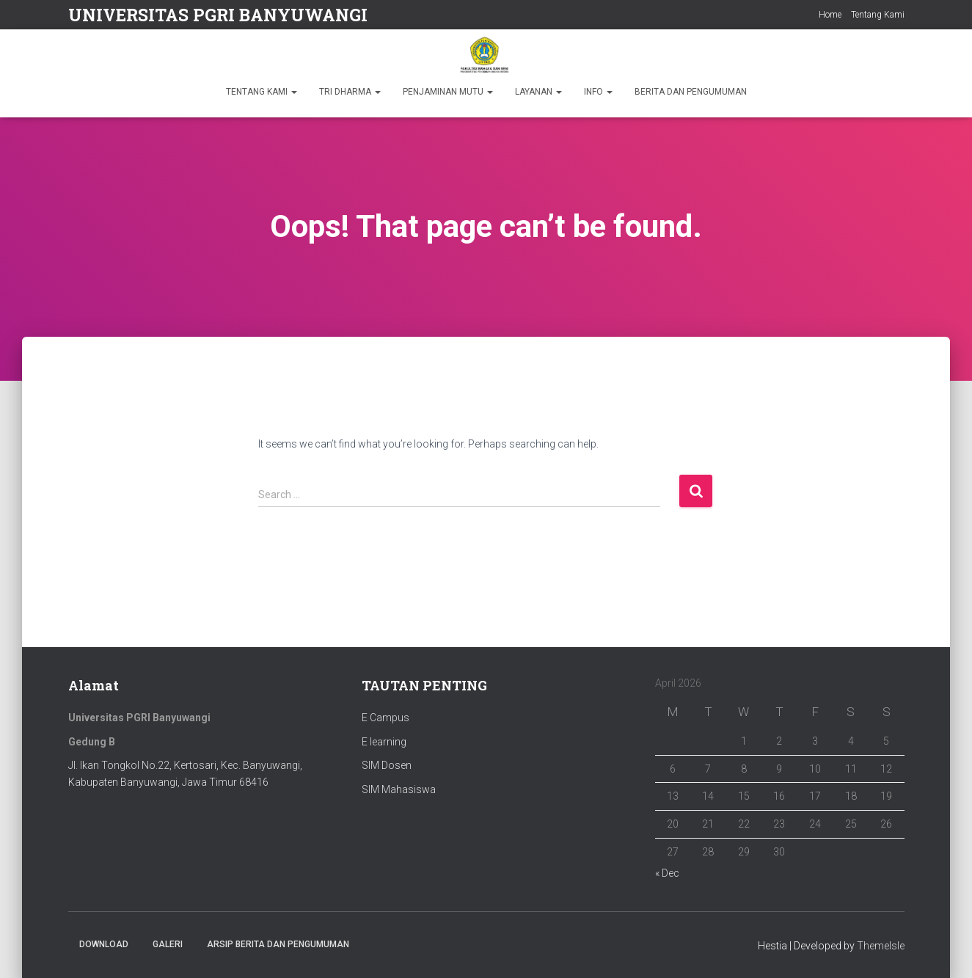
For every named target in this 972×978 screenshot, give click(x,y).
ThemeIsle (881, 946)
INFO (598, 92)
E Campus (385, 717)
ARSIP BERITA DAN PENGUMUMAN (278, 944)
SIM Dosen (387, 765)
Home (830, 15)
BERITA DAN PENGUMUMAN (691, 92)
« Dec (667, 873)
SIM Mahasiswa (399, 789)
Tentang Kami (878, 15)
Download (103, 944)
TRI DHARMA (350, 92)
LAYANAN (538, 92)
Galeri (168, 944)
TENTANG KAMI (261, 92)
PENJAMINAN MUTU (448, 92)
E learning (384, 742)
